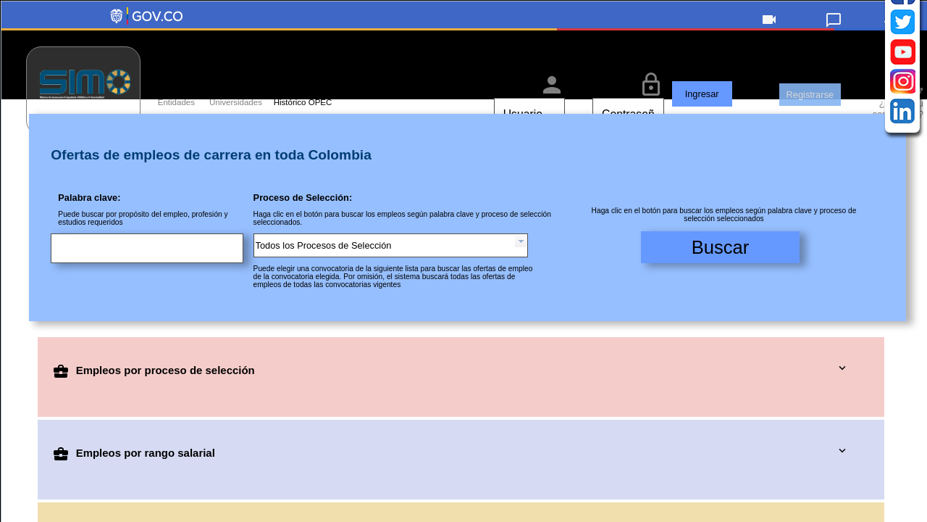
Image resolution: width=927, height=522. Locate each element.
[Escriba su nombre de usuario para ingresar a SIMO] (500, 113)
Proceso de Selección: (303, 221)
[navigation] (902, 300)
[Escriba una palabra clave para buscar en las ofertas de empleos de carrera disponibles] (151, 274)
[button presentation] (520, 265)
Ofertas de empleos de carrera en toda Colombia (211, 178)
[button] (769, 29)
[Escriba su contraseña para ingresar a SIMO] (599, 113)
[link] (834, 27)
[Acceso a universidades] (225, 83)
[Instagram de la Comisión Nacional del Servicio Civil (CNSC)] (902, 330)
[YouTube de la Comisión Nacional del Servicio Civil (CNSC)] (902, 300)
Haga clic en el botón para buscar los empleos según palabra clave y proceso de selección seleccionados (724, 238)
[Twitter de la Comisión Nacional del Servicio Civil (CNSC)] (902, 271)
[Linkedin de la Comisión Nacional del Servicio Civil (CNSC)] (902, 360)
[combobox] (390, 269)
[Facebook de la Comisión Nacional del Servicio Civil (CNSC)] (902, 241)
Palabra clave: (89, 221)
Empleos (153, 394)
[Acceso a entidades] (165, 83)
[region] (464, 72)
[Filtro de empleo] (467, 247)
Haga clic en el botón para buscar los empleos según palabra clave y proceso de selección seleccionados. (402, 242)
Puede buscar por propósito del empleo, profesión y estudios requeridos (142, 242)
